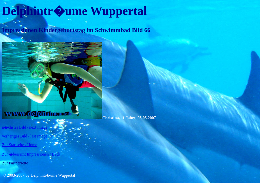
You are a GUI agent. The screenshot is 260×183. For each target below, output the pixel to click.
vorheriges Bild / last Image (24, 136)
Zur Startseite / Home (19, 145)
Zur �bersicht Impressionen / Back (31, 154)
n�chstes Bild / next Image (24, 127)
